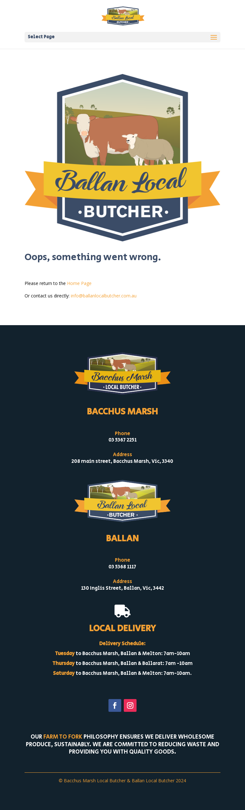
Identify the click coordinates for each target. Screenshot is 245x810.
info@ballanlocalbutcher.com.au (104, 296)
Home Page (79, 283)
